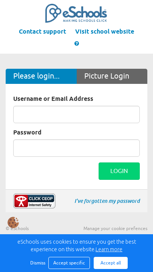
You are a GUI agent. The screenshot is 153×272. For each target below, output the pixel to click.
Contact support (42, 32)
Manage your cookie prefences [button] (115, 229)
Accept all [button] (110, 263)
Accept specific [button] (69, 263)
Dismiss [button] (37, 263)
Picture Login (106, 76)
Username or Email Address (53, 99)
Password (27, 133)
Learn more (109, 249)
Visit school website (104, 32)
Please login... (36, 76)
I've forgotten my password (107, 201)
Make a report (34, 201)
